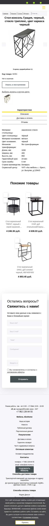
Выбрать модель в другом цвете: (16, 92)
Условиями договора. (31, 517)
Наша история (24, 421)
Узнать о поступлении (15, 85)
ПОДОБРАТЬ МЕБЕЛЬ (24, 469)
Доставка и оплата (24, 439)
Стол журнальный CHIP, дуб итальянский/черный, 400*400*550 (36, 224)
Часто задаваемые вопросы (24, 446)
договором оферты (16, 372)
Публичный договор (24, 428)
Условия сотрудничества (24, 454)
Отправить (23, 379)
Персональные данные (24, 431)
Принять (25, 523)
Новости (24, 425)
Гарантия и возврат (25, 443)
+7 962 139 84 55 (24, 412)
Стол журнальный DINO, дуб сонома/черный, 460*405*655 (25, 270)
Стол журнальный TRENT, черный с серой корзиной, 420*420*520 (13, 224)
